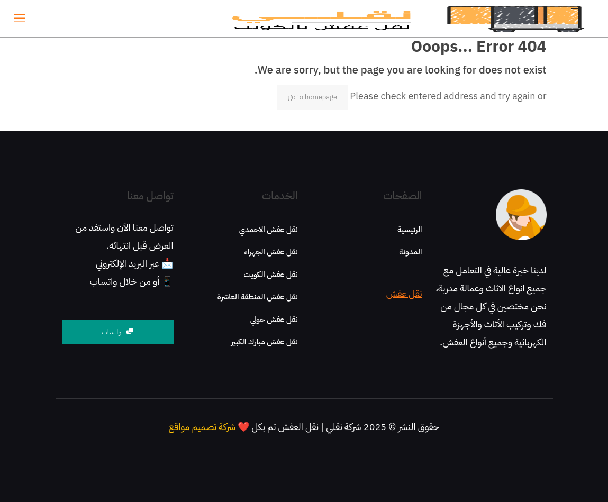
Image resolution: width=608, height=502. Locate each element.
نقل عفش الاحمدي (268, 229)
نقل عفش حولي (274, 319)
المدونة (410, 252)
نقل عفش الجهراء (270, 252)
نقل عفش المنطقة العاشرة (257, 297)
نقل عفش (404, 293)
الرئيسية (409, 229)
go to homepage (312, 97)
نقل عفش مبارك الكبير (264, 342)
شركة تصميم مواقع (202, 426)
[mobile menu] (20, 19)
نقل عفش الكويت (271, 274)
